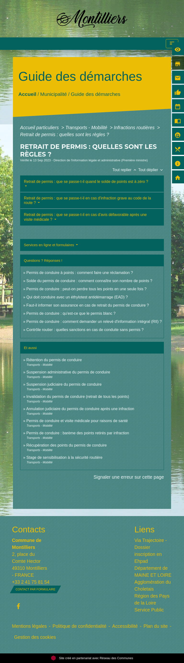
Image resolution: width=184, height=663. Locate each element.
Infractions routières (135, 127)
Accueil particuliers (40, 127)
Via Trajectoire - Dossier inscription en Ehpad (150, 551)
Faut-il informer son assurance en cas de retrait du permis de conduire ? (87, 305)
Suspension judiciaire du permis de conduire (64, 384)
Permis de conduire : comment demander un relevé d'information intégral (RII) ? (94, 322)
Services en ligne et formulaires (49, 245)
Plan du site (156, 626)
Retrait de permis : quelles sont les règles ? (64, 134)
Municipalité (53, 94)
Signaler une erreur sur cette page (128, 477)
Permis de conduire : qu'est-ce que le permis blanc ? (70, 313)
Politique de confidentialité (79, 626)
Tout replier (125, 170)
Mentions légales (29, 626)
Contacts (28, 529)
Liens (144, 529)
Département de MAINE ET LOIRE (153, 571)
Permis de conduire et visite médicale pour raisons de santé (77, 421)
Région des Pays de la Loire (151, 599)
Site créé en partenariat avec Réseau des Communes (92, 658)
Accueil (27, 94)
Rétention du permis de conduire (54, 360)
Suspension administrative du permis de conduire (68, 372)
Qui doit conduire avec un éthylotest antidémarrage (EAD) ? (77, 297)
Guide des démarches (95, 94)
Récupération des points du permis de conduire (66, 445)
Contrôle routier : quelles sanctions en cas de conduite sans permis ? (85, 330)
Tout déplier (151, 170)
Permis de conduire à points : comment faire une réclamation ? (79, 273)
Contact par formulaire (35, 589)
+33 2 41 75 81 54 (31, 582)
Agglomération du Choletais (152, 585)
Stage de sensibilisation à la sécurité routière (64, 457)
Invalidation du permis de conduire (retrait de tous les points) (77, 397)
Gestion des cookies (35, 637)
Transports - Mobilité (87, 127)
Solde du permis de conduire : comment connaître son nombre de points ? (89, 281)
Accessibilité (125, 626)
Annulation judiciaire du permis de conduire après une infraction (80, 409)
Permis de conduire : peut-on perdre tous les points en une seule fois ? (86, 289)
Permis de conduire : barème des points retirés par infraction (77, 433)
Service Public (149, 609)
